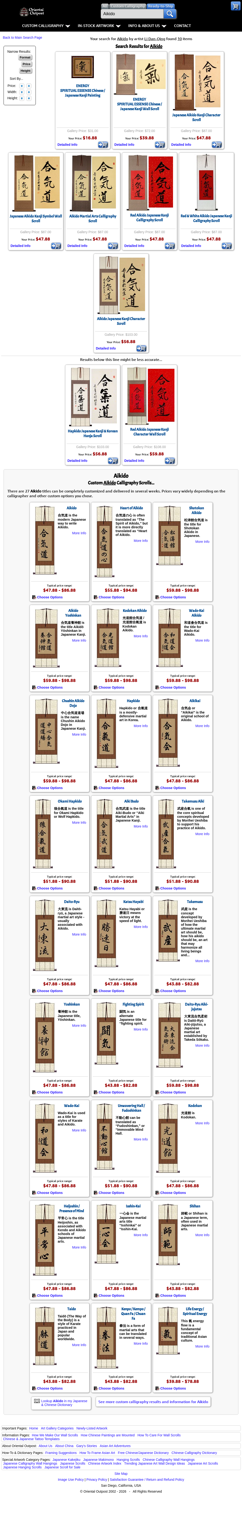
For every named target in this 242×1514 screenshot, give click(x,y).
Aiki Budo (131, 801)
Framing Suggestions (61, 1453)
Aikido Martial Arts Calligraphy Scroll (92, 218)
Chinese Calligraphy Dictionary (194, 1453)
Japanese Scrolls (72, 1463)
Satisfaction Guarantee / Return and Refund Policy (147, 1479)
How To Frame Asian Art (97, 1453)
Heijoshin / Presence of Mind (71, 1208)
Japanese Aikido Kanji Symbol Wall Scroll (36, 218)
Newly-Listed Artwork (91, 1428)
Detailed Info (68, 145)
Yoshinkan (72, 1004)
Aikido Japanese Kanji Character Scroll (121, 321)
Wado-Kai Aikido (196, 613)
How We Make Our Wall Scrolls (55, 1435)
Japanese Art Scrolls (203, 1463)
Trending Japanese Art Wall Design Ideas (154, 1463)
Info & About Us (147, 25)
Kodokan (195, 1105)
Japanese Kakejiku (67, 1460)
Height (25, 70)
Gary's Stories (86, 1446)
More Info (79, 533)
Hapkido (133, 701)
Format (25, 57)
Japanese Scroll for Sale (63, 1467)
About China (64, 1446)
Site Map (121, 1474)
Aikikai (194, 701)
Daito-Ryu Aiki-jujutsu (196, 1007)
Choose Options (47, 597)
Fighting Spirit (133, 1004)
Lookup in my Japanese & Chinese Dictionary (64, 1403)
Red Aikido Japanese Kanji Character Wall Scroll (149, 432)
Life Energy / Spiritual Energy (195, 1311)
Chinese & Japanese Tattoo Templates (31, 1439)
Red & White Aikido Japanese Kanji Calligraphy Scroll (206, 218)
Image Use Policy (71, 1479)
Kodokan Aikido (135, 610)
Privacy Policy (97, 1479)
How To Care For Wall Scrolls (159, 1435)
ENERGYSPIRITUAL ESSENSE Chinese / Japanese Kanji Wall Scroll (139, 104)
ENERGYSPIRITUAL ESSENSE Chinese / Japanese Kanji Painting (82, 91)
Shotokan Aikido (196, 510)
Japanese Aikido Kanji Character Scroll (196, 117)
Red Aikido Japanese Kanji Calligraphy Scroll (149, 217)
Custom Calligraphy (46, 25)
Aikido (72, 508)
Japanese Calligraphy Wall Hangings (30, 1463)
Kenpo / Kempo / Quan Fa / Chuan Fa (133, 1314)
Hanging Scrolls (128, 1460)
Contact (182, 25)
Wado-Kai (71, 1105)
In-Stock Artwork (99, 25)
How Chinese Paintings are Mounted (108, 1435)
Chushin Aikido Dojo (73, 703)
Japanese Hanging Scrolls (22, 1467)
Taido (71, 1309)
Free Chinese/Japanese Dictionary (143, 1453)
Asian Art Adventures (115, 1446)
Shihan (195, 1206)
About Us (45, 1446)
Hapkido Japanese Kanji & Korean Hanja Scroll (93, 433)
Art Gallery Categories (57, 1428)
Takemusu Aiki (193, 801)
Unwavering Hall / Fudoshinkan (131, 1108)
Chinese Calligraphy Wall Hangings (169, 1460)
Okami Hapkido (70, 801)
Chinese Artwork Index (104, 1463)
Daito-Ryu (71, 901)
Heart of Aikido (131, 508)
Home (33, 1428)
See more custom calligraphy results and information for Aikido (153, 1401)
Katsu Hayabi (133, 901)
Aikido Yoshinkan (73, 613)
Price (27, 64)
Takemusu (195, 901)
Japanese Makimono (98, 1460)
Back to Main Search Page (22, 37)
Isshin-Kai (133, 1206)
